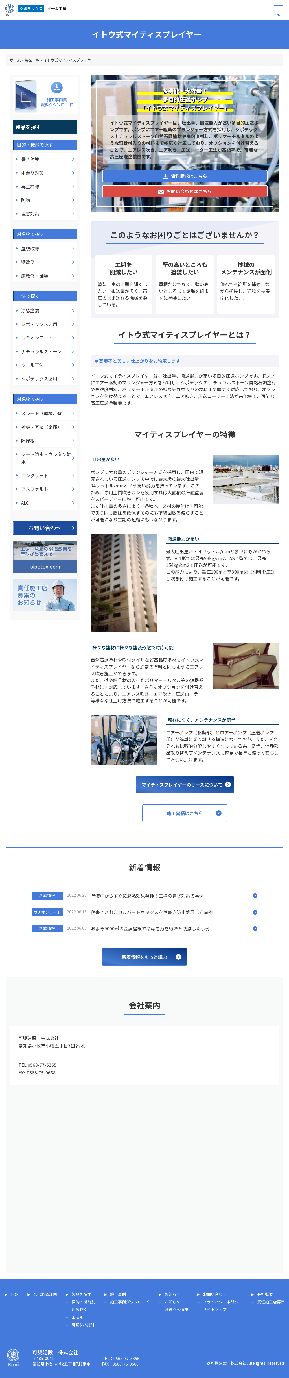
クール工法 (32, 365)
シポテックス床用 (39, 324)
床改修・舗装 (34, 275)
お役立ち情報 (176, 1309)
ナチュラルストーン (41, 351)
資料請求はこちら (185, 176)
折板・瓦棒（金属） (41, 427)
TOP (14, 1294)
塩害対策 (30, 213)
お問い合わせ (215, 1294)
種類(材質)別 (83, 1325)
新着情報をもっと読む (144, 957)
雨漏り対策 (32, 172)
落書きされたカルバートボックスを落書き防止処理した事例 (152, 912)
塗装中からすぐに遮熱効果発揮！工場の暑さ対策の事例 (147, 895)
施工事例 (118, 1294)
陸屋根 (28, 440)
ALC (25, 502)
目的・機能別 (83, 1302)
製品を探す (81, 1294)
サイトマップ (215, 1309)
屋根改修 (30, 248)
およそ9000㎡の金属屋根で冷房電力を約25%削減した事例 (150, 928)
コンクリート (34, 475)
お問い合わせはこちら (185, 191)
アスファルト (34, 489)
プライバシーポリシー (222, 1302)
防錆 (25, 200)
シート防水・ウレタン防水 (46, 458)
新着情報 (47, 895)
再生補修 (30, 186)
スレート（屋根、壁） (43, 413)
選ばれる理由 (45, 1294)
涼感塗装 (30, 310)
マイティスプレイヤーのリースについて (182, 784)
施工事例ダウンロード (130, 1302)
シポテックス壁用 (39, 378)
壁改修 (28, 261)
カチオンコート (37, 337)
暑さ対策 (30, 159)
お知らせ (172, 1294)
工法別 (78, 1317)
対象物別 (79, 1309)
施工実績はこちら (185, 813)
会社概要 (265, 1294)
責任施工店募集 (271, 1302)
